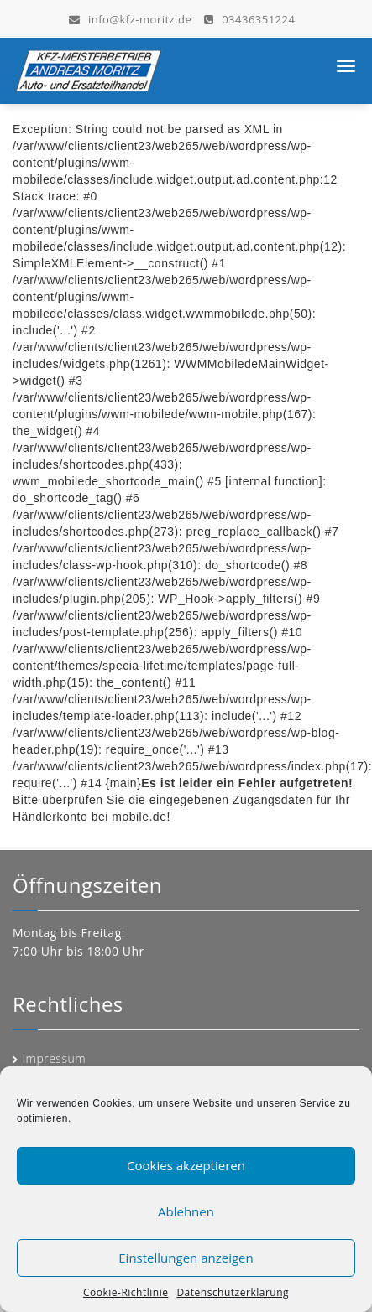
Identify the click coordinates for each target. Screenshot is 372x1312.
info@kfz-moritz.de (130, 18)
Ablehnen (186, 1211)
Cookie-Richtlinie (125, 1292)
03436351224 (250, 18)
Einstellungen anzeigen (185, 1257)
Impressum (54, 1058)
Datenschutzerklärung (232, 1292)
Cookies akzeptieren (186, 1165)
